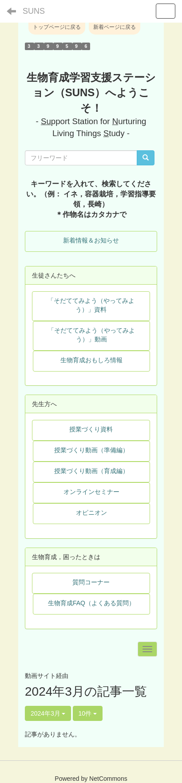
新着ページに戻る (114, 27)
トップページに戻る (57, 27)
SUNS (34, 11)
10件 (88, 713)
